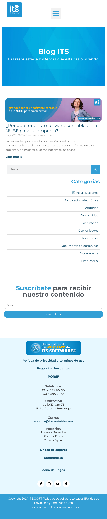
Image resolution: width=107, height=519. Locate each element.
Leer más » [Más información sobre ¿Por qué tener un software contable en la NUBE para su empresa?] (13, 157)
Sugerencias (53, 457)
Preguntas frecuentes (53, 368)
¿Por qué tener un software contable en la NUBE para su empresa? (51, 128)
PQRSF (53, 377)
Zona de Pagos (53, 470)
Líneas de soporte (53, 450)
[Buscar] (95, 169)
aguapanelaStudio (66, 507)
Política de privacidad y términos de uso (53, 360)
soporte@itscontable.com (53, 421)
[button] (56, 13)
